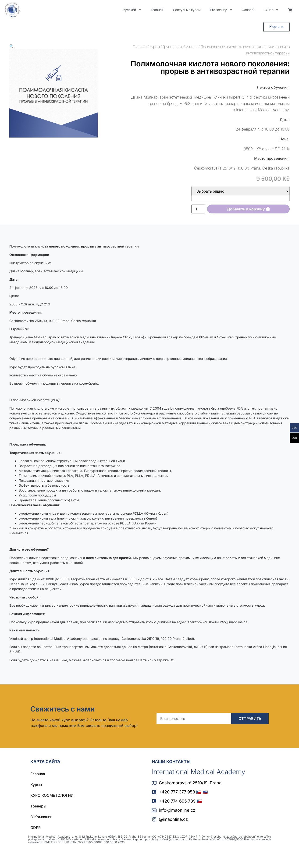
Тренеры (38, 806)
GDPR (35, 827)
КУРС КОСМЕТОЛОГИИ (52, 795)
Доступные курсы (187, 9)
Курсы (155, 46)
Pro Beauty (221, 10)
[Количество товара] (198, 209)
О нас (272, 10)
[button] (11, 46)
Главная (157, 9)
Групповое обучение (180, 46)
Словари (248, 9)
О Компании (41, 816)
